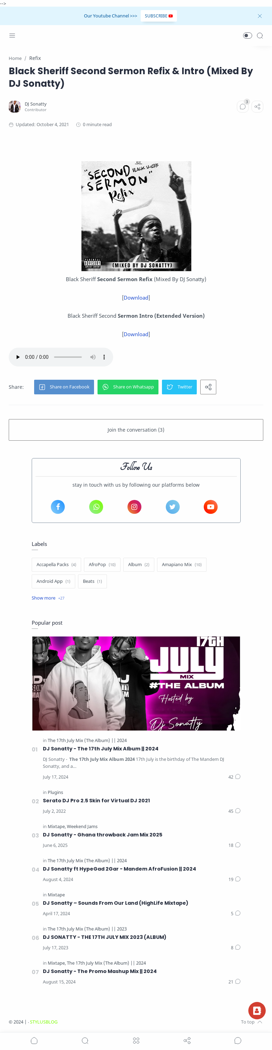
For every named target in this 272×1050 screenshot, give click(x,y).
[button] (247, 35)
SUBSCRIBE (159, 16)
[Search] (259, 35)
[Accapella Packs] (56, 565)
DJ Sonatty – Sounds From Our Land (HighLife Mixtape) (115, 903)
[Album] (138, 565)
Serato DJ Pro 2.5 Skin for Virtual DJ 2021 (96, 800)
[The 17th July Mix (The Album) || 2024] (87, 740)
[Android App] (53, 581)
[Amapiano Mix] (182, 565)
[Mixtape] (57, 826)
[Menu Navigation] (12, 35)
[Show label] (48, 598)
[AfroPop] (102, 565)
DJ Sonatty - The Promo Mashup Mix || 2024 (100, 971)
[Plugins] (55, 792)
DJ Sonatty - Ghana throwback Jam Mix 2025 (102, 834)
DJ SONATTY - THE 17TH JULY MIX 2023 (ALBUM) (104, 937)
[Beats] (92, 581)
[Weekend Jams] (82, 826)
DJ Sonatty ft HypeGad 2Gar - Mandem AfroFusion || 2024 (119, 868)
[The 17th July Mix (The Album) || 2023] (87, 929)
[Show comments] (238, 1040)
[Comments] (243, 107)
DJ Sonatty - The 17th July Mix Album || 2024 (100, 748)
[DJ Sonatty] (36, 104)
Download (136, 297)
